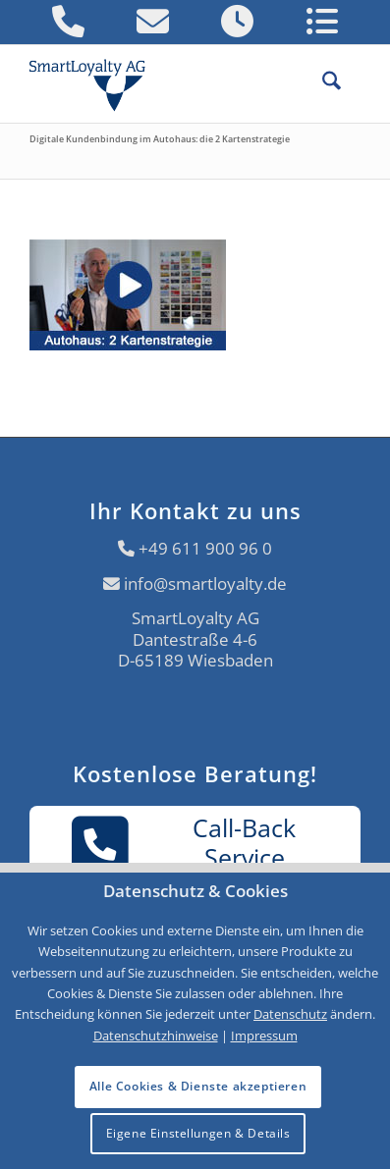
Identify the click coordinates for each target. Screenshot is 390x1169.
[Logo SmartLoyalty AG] (95, 83)
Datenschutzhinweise (155, 1035)
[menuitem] (322, 83)
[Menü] (351, 83)
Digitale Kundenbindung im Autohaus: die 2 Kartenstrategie (159, 139)
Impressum (264, 1035)
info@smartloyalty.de (205, 583)
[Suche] (322, 83)
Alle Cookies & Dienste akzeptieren (197, 1086)
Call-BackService (184, 844)
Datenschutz (290, 1014)
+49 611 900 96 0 (205, 548)
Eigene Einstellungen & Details (198, 1133)
